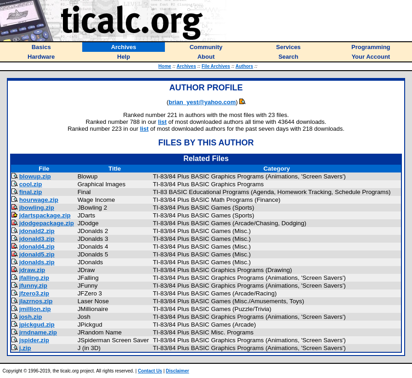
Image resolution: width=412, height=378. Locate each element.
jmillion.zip (35, 309)
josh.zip (30, 316)
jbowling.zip (36, 207)
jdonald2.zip (37, 231)
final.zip (30, 192)
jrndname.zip (38, 332)
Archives (186, 66)
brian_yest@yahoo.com (202, 102)
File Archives (216, 66)
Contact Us (150, 370)
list (162, 121)
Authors (244, 66)
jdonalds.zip (37, 262)
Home (164, 66)
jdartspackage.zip (45, 215)
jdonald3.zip (37, 238)
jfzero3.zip (34, 293)
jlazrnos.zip (36, 301)
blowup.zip (35, 176)
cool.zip (30, 184)
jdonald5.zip (37, 254)
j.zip (25, 348)
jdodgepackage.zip (46, 223)
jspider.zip (34, 340)
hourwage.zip (38, 199)
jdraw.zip (32, 270)
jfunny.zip (33, 285)
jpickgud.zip (37, 324)
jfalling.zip (34, 277)
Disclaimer (177, 370)
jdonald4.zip (37, 246)
